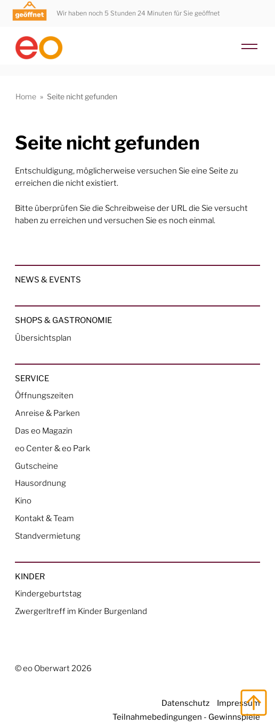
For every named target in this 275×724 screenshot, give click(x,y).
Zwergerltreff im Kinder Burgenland (81, 611)
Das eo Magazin (43, 431)
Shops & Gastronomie (63, 320)
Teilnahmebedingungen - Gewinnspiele (186, 717)
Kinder (30, 576)
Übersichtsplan (43, 338)
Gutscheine (36, 466)
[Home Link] (137, 43)
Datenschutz (185, 703)
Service (32, 378)
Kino (23, 500)
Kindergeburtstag (48, 593)
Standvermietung (47, 536)
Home (25, 96)
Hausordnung (40, 483)
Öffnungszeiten (44, 395)
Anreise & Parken (47, 413)
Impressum (238, 703)
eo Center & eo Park (52, 448)
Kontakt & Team (44, 518)
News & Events (48, 279)
